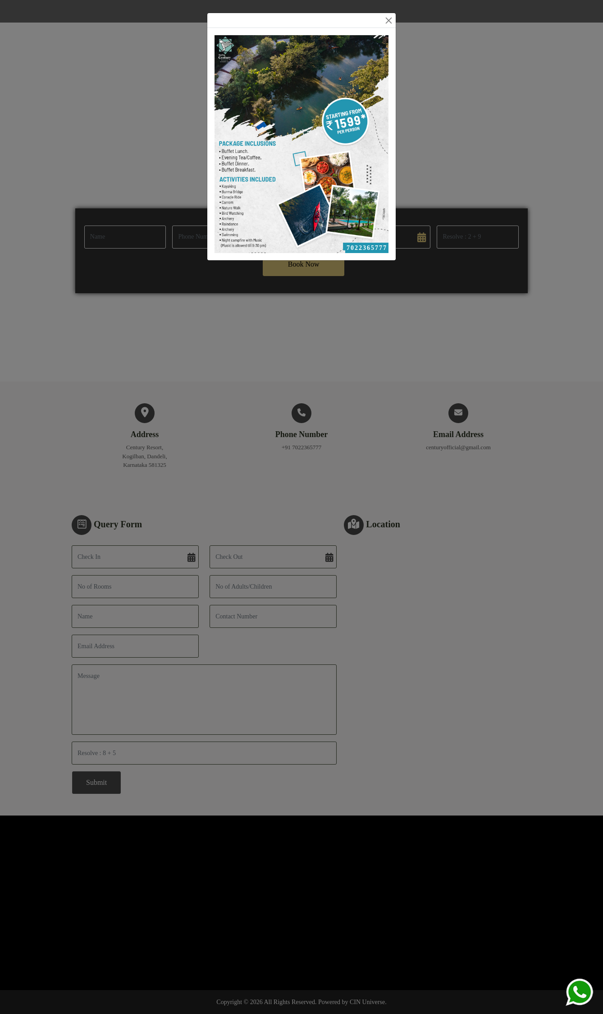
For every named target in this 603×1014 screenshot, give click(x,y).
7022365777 (367, 247)
